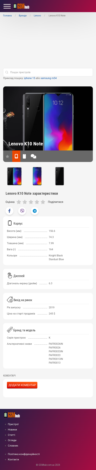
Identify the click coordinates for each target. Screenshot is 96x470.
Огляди (12, 440)
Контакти (13, 459)
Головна (7, 15)
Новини (12, 429)
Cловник (13, 445)
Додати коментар (22, 385)
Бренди (23, 15)
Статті (11, 434)
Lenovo (37, 15)
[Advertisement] (48, 44)
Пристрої (13, 424)
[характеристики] (16, 156)
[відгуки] (33, 156)
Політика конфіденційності (24, 454)
